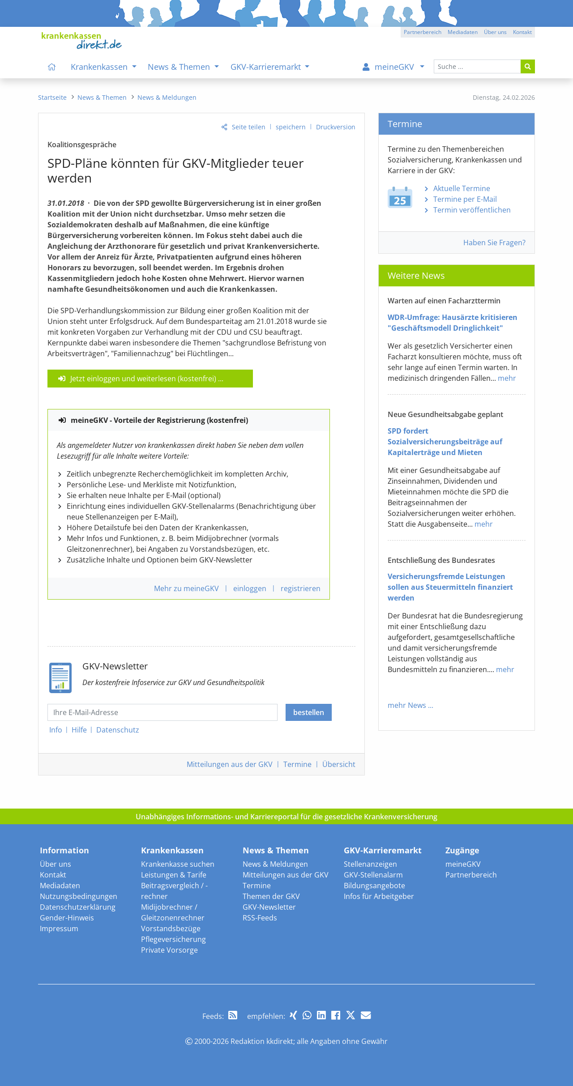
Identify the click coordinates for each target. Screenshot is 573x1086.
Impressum (59, 928)
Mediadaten (60, 885)
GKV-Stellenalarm (373, 875)
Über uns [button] (495, 32)
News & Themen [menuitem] (180, 66)
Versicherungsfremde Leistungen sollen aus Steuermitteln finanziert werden (450, 587)
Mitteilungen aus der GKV (286, 875)
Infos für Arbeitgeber (379, 896)
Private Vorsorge (169, 950)
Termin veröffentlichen (472, 210)
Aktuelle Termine (461, 188)
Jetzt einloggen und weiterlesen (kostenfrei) (143, 378)
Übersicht (338, 764)
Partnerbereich (471, 875)
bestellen (308, 712)
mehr (507, 378)
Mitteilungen (230, 764)
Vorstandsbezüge (171, 928)
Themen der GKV (271, 896)
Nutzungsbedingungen (78, 896)
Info (55, 730)
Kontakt (53, 875)
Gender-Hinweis (67, 918)
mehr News (407, 705)
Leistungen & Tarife (173, 875)
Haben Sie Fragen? (494, 242)
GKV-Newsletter (269, 907)
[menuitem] (51, 66)
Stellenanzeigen (370, 864)
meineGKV (463, 864)
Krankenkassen (172, 850)
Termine (297, 764)
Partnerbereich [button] (422, 32)
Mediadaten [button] (463, 32)
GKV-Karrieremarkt (383, 850)
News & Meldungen (275, 864)
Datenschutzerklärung (77, 907)
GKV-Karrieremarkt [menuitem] (267, 66)
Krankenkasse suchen (177, 864)
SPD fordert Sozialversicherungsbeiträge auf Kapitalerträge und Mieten (445, 441)
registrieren (301, 588)
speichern (291, 127)
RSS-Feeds (260, 918)
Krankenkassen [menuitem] (100, 66)
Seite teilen (248, 127)
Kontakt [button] (522, 32)
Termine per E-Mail (465, 199)
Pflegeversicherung (173, 939)
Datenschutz (117, 730)
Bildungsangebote (374, 885)
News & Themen (276, 850)
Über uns (55, 864)
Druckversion (335, 127)
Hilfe (79, 730)
